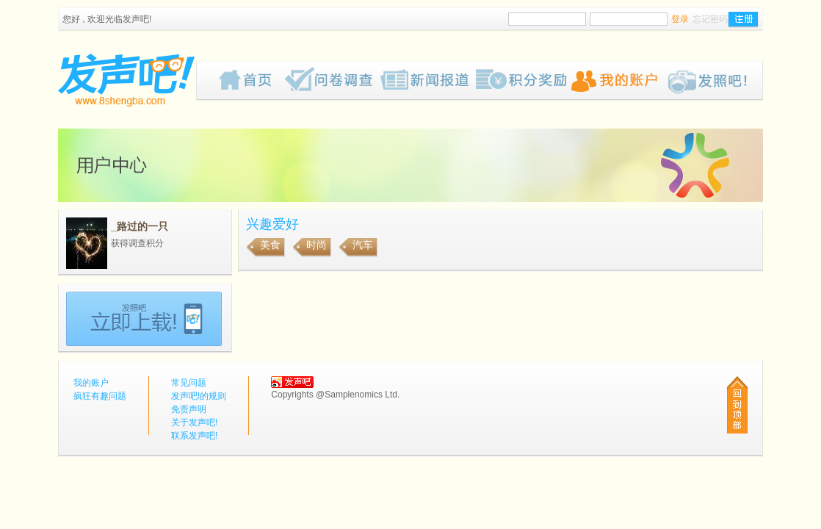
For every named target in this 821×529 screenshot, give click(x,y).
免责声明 (188, 409)
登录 (680, 19)
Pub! (714, 81)
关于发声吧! (194, 422)
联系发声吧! (194, 436)
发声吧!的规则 (198, 396)
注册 (743, 20)
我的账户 (619, 81)
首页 (252, 81)
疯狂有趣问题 (332, 81)
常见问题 (188, 383)
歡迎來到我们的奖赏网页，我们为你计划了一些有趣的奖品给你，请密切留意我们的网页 (523, 81)
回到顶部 (737, 404)
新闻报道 (428, 81)
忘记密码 (710, 19)
